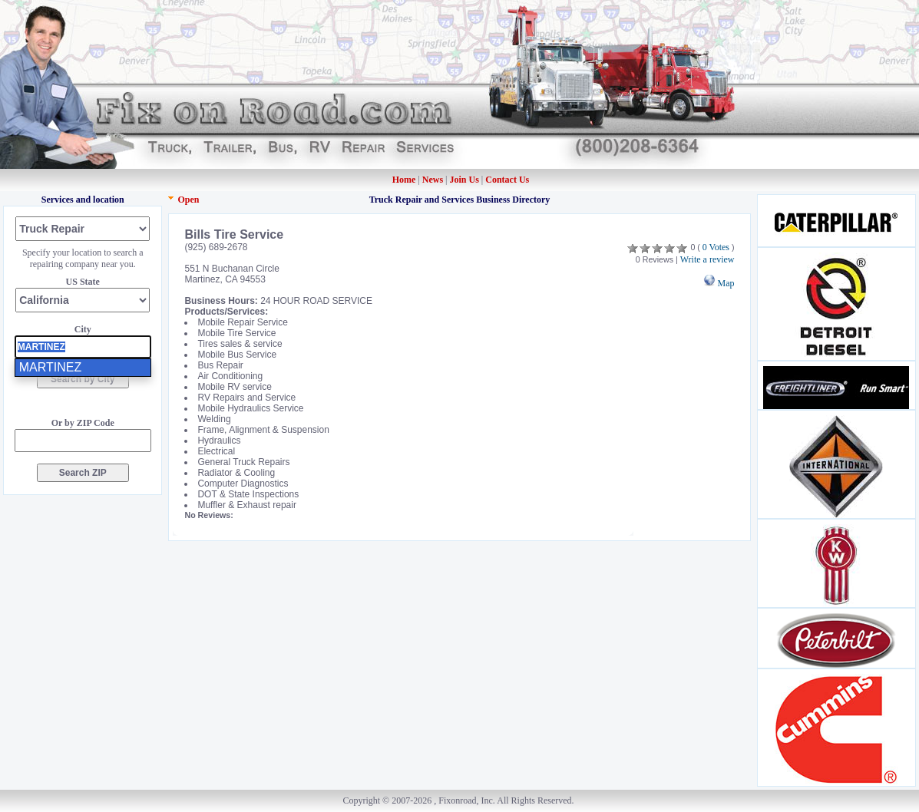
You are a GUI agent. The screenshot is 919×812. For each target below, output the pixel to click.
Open (188, 199)
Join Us (464, 179)
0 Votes (715, 247)
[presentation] (83, 346)
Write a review (707, 259)
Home (404, 179)
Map (719, 283)
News (433, 179)
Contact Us (507, 179)
